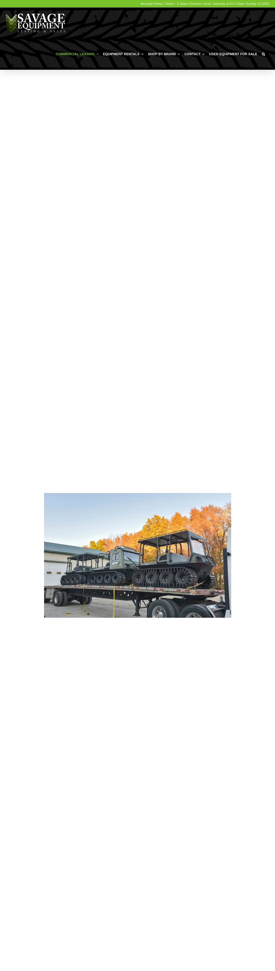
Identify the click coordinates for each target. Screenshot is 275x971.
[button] (263, 54)
